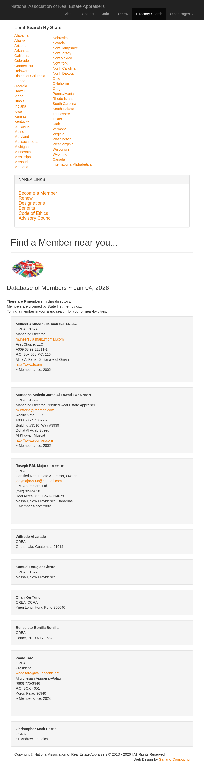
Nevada (59, 43)
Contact (88, 14)
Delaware (21, 71)
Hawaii (19, 91)
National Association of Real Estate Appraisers (58, 6)
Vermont (59, 129)
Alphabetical (82, 164)
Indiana (20, 106)
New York (60, 63)
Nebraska (60, 38)
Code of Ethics (33, 213)
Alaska (19, 40)
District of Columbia (29, 76)
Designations (32, 203)
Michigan (21, 147)
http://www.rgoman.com (34, 440)
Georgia (20, 86)
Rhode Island (63, 99)
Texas (57, 119)
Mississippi (23, 157)
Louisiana (22, 126)
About (69, 14)
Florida (19, 81)
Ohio (56, 78)
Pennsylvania (63, 94)
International (62, 164)
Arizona (20, 46)
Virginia (58, 134)
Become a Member (38, 193)
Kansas (20, 116)
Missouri (21, 162)
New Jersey (62, 53)
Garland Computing (174, 759)
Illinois (19, 101)
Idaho (18, 96)
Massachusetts (26, 142)
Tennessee (61, 114)
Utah (56, 124)
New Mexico (62, 58)
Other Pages (182, 14)
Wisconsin (61, 149)
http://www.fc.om (29, 365)
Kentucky (21, 121)
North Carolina (64, 68)
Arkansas (21, 51)
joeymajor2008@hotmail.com (39, 481)
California (21, 56)
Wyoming (60, 154)
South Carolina (64, 104)
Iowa (18, 111)
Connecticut (23, 66)
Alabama (21, 35)
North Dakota (63, 73)
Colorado (21, 61)
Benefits (27, 208)
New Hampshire (65, 48)
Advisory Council (36, 218)
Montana (21, 167)
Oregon (58, 89)
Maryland (21, 137)
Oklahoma (61, 83)
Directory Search (149, 14)
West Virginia (63, 144)
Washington (62, 139)
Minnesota (22, 152)
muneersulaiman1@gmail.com (40, 339)
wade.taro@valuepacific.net (37, 673)
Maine (19, 132)
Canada (59, 159)
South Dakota (63, 109)
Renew (26, 198)
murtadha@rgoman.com (35, 410)
